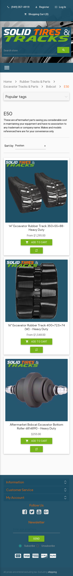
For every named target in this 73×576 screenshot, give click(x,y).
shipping (52, 572)
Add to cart (36, 242)
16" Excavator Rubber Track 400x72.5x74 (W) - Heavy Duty (36, 327)
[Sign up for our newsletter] (36, 529)
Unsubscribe (48, 545)
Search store (11, 50)
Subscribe (29, 545)
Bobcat (51, 87)
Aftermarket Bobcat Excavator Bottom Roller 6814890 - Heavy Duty (36, 426)
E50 (66, 87)
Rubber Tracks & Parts (35, 82)
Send (36, 538)
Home (8, 82)
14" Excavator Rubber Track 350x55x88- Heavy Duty (36, 228)
